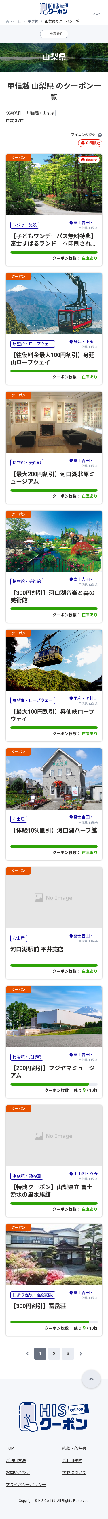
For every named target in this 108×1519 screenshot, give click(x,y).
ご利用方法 (16, 1460)
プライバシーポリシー (26, 1484)
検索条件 (56, 34)
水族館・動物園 (27, 1176)
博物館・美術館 (27, 462)
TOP (10, 1448)
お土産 (19, 819)
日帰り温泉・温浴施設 (33, 1295)
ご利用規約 (72, 1460)
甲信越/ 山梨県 (83, 225)
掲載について (74, 1472)
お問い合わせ (18, 1472)
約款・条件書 (74, 1448)
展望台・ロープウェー (33, 344)
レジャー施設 (25, 225)
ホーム (15, 21)
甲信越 (33, 21)
